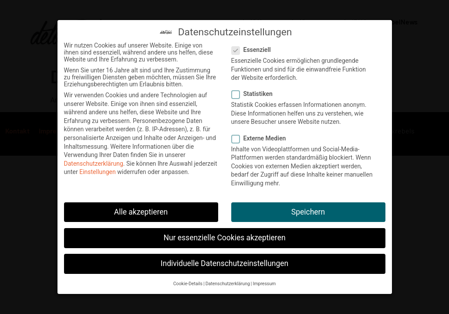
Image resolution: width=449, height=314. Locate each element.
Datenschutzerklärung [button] (228, 281)
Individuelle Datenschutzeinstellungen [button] (224, 261)
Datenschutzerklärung (93, 161)
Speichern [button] (308, 209)
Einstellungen (97, 169)
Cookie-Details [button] (188, 281)
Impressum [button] (264, 281)
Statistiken (254, 91)
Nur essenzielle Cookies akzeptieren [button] (224, 235)
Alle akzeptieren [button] (141, 209)
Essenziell (254, 47)
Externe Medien (261, 136)
